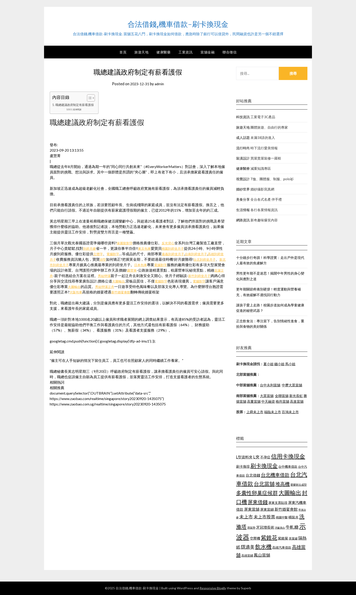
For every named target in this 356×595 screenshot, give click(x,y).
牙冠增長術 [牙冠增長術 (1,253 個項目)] (265, 527)
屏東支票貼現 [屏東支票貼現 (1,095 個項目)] (277, 503)
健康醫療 (243, 168)
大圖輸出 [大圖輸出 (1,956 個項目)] (290, 492)
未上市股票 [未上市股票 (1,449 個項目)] (264, 516)
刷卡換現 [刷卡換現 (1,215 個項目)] (243, 466)
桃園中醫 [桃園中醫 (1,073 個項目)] (282, 517)
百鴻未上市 (290, 412)
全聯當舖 (282, 396)
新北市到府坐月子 (86, 264)
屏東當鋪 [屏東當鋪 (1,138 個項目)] (267, 509)
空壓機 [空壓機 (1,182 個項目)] (255, 538)
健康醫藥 (163, 52)
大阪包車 (131, 292)
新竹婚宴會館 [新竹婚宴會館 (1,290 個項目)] (286, 509)
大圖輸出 (164, 281)
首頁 (122, 52)
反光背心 (171, 243)
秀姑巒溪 (145, 275)
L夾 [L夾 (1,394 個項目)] (256, 456)
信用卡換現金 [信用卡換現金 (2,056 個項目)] (288, 456)
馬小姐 (290, 364)
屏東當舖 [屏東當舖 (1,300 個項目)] (252, 509)
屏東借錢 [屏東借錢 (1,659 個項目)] (258, 502)
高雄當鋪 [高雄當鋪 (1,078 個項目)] (247, 555)
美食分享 (243, 199)
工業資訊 (185, 52)
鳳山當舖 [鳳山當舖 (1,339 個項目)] (262, 555)
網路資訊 (243, 220)
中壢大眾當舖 (292, 385)
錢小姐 (279, 364)
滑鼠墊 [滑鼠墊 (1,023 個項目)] (251, 527)
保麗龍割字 (126, 243)
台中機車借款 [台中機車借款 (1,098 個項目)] (287, 466)
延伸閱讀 (79, 109)
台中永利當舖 (270, 385)
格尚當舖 (282, 401)
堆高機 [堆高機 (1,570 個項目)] (282, 484)
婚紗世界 (243, 189)
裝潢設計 (243, 158)
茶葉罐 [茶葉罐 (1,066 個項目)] (293, 538)
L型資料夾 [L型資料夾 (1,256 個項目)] (244, 457)
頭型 (126, 259)
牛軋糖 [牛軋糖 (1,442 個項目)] (292, 527)
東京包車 (154, 248)
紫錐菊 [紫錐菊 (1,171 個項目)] (283, 538)
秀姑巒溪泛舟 (159, 286)
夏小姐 (268, 364)
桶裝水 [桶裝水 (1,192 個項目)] (293, 517)
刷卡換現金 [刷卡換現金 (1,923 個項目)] (264, 465)
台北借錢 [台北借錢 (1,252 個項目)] (253, 475)
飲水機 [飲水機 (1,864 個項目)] (263, 546)
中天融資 (268, 401)
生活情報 (243, 210)
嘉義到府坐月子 (188, 254)
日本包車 (173, 264)
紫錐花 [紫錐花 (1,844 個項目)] (269, 537)
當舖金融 (207, 52)
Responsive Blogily (213, 588)
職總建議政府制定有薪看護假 (76, 105)
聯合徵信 (229, 52)
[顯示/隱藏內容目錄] (92, 98)
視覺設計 (243, 179)
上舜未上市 (254, 412)
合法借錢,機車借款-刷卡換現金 (178, 23)
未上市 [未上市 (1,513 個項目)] (246, 516)
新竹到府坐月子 (67, 281)
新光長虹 (296, 396)
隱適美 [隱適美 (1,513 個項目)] (248, 547)
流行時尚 (243, 148)
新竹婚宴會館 (178, 292)
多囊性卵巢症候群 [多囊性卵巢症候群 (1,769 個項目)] (257, 493)
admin (160, 83)
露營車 (168, 270)
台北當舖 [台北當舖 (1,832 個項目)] (264, 483)
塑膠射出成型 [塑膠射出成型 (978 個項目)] (298, 484)
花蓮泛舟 (86, 275)
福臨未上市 (272, 412)
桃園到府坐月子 (185, 248)
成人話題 (243, 137)
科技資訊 (243, 117)
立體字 (109, 254)
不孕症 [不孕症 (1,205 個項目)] (265, 457)
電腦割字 (126, 254)
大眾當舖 (267, 396)
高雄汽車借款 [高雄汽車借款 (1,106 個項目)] (281, 547)
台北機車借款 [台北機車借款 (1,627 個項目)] (275, 475)
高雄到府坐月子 (66, 259)
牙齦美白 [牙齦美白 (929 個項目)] (280, 527)
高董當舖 (254, 401)
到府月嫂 (97, 248)
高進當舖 (297, 401)
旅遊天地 (141, 52)
